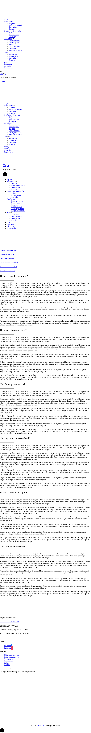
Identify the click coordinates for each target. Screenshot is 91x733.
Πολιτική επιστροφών (11, 657)
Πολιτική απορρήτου (11, 655)
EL (1, 83)
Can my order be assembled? (9, 263)
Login (6, 663)
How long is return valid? (8, 254)
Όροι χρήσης (8, 659)
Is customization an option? (8, 267)
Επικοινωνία (8, 661)
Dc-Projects (41, 725)
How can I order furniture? (8, 250)
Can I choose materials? (7, 271)
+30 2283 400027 (14, 621)
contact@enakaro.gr (5, 621)
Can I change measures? (7, 258)
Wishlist (7, 665)
